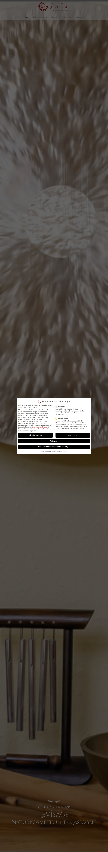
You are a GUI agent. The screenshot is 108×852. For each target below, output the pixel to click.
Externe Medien (63, 419)
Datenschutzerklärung (39, 427)
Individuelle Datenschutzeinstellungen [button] (54, 447)
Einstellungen (48, 429)
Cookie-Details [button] (45, 452)
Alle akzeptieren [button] (35, 436)
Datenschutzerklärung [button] (55, 452)
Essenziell (61, 407)
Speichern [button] (72, 436)
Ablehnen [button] (54, 442)
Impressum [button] (64, 452)
